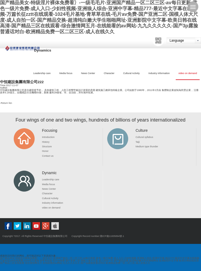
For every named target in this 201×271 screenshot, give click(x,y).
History (45, 142)
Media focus (66, 73)
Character (109, 73)
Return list (6, 103)
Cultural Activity (131, 73)
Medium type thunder (146, 146)
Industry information (159, 73)
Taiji (137, 142)
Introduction (48, 137)
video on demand (187, 73)
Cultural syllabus (144, 137)
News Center (88, 73)
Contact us (47, 156)
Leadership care (42, 73)
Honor (45, 151)
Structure (47, 146)
